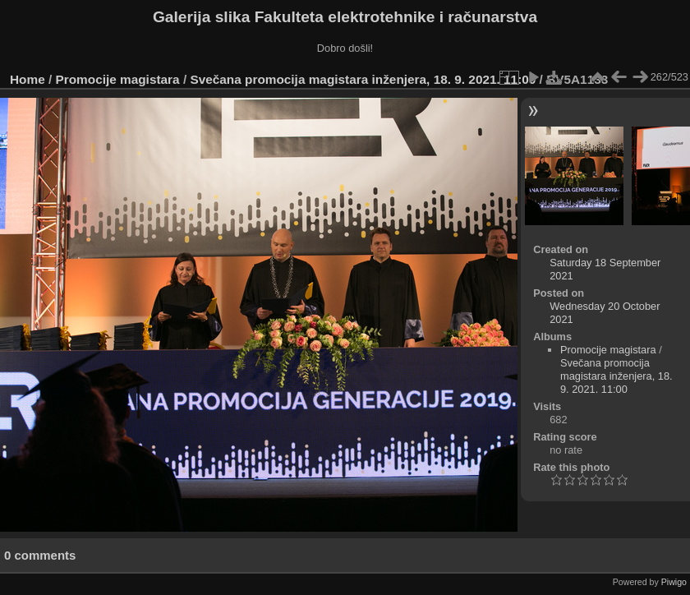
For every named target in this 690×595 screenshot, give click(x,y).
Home (27, 79)
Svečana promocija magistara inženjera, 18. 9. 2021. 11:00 (363, 79)
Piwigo (674, 582)
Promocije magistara (118, 79)
